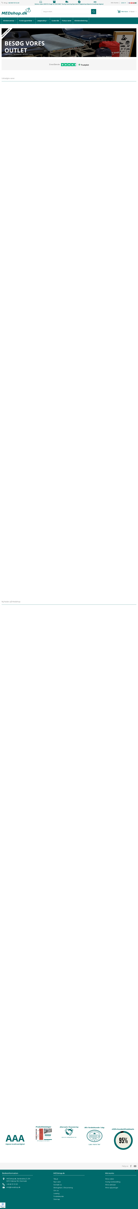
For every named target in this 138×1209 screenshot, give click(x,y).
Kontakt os (57, 1185)
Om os (56, 1190)
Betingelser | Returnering (63, 1188)
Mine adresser (110, 1185)
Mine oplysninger (111, 1188)
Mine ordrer (109, 1179)
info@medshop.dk (13, 1187)
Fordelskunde (58, 1196)
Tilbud (55, 1179)
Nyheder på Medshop (11, 602)
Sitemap (56, 1199)
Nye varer (57, 1182)
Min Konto (114, 3)
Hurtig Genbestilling (112, 1182)
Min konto (109, 1173)
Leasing (56, 1193)
